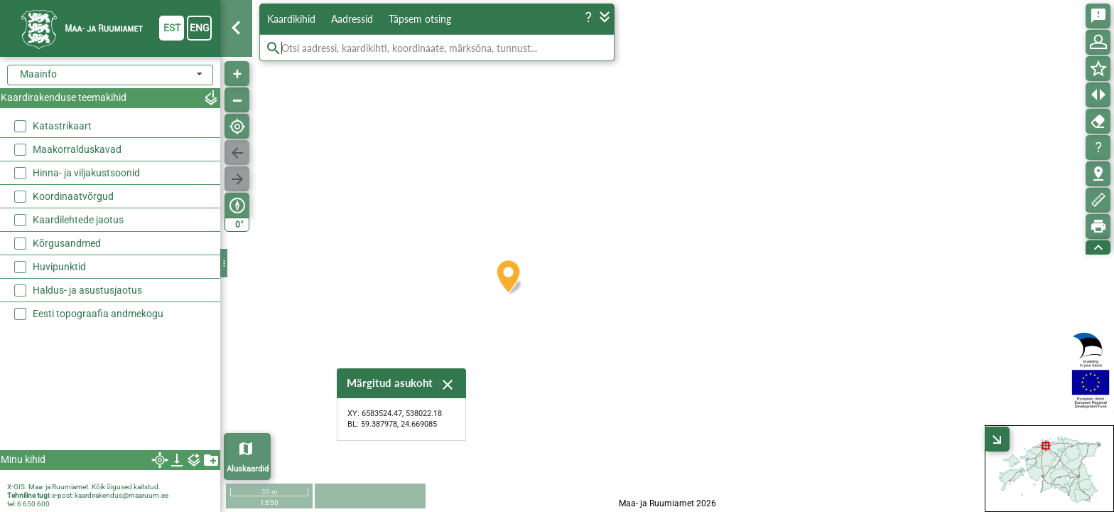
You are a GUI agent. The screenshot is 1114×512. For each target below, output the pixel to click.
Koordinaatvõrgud (73, 196)
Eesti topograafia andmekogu (98, 313)
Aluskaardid (248, 469)
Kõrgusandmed (67, 243)
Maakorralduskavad (77, 149)
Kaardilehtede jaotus (78, 219)
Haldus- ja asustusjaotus (87, 290)
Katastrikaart (62, 126)
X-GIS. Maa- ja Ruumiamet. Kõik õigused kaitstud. (84, 487)
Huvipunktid (59, 266)
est (171, 27)
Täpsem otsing (420, 19)
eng (200, 27)
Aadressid (352, 19)
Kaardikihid (291, 19)
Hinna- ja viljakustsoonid (86, 172)
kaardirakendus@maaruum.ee (121, 495)
